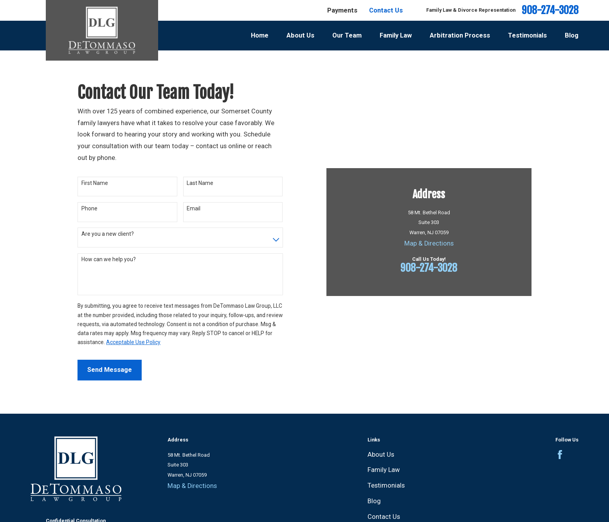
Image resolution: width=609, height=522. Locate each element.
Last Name (200, 183)
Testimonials (386, 485)
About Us (381, 454)
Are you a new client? (107, 234)
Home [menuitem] (259, 35)
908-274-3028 (550, 10)
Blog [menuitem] (571, 35)
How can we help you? (108, 259)
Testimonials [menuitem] (527, 35)
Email (193, 208)
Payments (342, 10)
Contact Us (386, 10)
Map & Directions (429, 243)
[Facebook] (559, 454)
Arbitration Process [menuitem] (460, 35)
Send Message (109, 369)
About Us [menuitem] (300, 35)
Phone (89, 208)
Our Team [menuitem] (347, 35)
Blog (374, 501)
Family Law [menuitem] (396, 35)
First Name (94, 183)
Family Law (384, 470)
